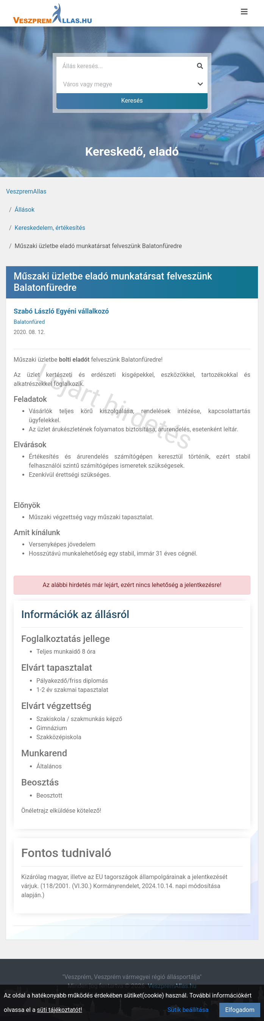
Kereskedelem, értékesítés (50, 227)
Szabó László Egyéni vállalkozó (61, 311)
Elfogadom (240, 1009)
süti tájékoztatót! (59, 1009)
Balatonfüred (29, 322)
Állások (24, 209)
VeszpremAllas (26, 191)
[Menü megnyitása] (244, 11)
